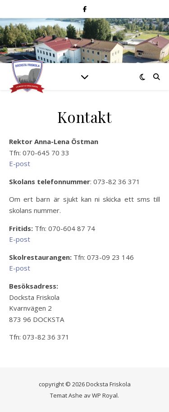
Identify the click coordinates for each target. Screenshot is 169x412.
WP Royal (105, 395)
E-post (19, 163)
